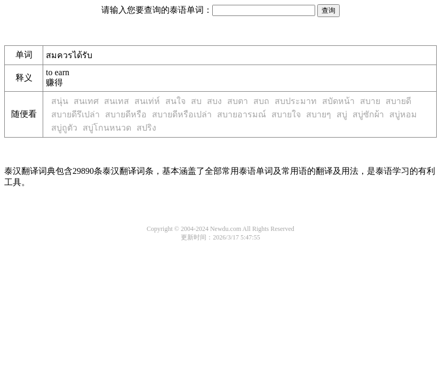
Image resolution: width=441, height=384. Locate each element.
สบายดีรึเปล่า (75, 114)
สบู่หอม (403, 114)
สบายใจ (286, 114)
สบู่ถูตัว (64, 127)
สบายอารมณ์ (241, 114)
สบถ (261, 101)
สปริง (146, 127)
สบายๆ (318, 114)
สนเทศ (86, 101)
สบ (196, 101)
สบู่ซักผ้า (368, 114)
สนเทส (116, 101)
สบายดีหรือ (126, 114)
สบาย (370, 101)
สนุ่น (59, 101)
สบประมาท (296, 101)
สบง (214, 101)
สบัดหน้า (338, 101)
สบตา (237, 101)
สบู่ (341, 114)
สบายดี (398, 101)
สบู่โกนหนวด (107, 127)
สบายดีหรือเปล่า (182, 114)
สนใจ (175, 101)
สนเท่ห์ (147, 101)
